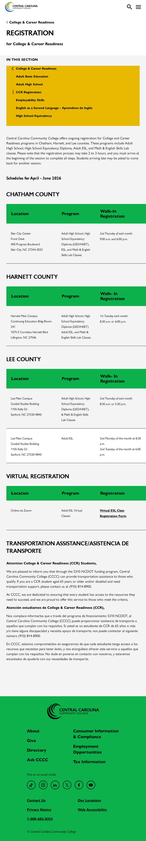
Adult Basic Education (32, 76)
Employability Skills (30, 100)
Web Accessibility (92, 810)
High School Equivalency (34, 116)
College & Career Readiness (31, 22)
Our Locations (89, 800)
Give (31, 740)
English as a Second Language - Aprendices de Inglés (54, 108)
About (33, 731)
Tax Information (89, 761)
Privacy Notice (39, 810)
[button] (138, 7)
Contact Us (36, 800)
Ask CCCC (37, 759)
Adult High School (29, 84)
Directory (36, 750)
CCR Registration (28, 92)
